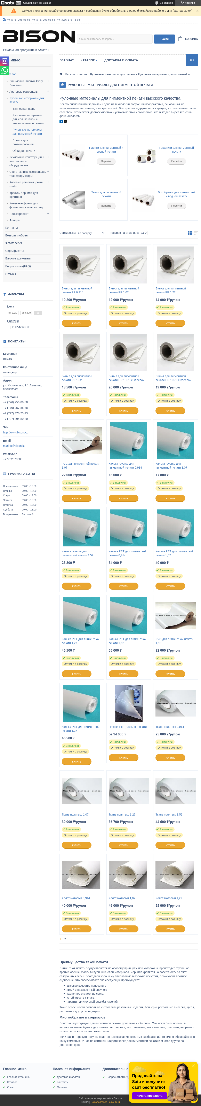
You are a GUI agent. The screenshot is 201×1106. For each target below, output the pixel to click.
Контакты (11, 227)
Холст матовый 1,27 (168, 898)
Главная (66, 60)
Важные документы (18, 258)
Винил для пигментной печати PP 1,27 (170, 290)
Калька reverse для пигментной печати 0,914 (125, 465)
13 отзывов (166, 2)
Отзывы (10, 274)
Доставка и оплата (121, 60)
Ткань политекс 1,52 (168, 814)
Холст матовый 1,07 (122, 898)
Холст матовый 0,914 (76, 898)
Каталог (10, 74)
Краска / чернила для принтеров (23, 195)
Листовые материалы (23, 91)
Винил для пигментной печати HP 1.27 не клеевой (126, 378)
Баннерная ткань (24, 108)
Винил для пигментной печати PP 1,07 (124, 290)
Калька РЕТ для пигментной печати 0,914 (127, 553)
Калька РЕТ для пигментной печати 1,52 (127, 641)
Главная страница (18, 1076)
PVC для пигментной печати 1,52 (174, 641)
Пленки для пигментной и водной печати (106, 149)
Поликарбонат (19, 213)
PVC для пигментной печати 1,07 (80, 465)
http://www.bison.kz (15, 432)
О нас (10, 1087)
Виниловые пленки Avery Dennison (26, 83)
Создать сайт (30, 2)
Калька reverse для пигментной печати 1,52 (77, 553)
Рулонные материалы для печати (26, 100)
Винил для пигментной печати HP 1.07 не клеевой (173, 378)
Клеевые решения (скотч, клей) (26, 184)
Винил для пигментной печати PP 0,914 (77, 290)
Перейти (106, 161)
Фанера (14, 220)
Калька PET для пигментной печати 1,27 (80, 728)
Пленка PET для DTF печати (128, 726)
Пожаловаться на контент (105, 1102)
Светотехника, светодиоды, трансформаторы (27, 173)
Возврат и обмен (16, 235)
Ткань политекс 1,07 (75, 814)
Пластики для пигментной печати (176, 149)
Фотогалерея (14, 243)
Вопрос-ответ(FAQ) (18, 266)
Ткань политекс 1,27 (122, 814)
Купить (76, 323)
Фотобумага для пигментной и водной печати (176, 194)
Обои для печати (24, 150)
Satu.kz (118, 1098)
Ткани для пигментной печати (106, 194)
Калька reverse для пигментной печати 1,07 (171, 465)
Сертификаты (14, 250)
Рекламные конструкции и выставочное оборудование (26, 161)
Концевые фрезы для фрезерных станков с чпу (26, 205)
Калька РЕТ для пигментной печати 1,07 (174, 553)
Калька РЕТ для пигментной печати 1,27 (80, 641)
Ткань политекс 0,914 (169, 726)
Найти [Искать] (164, 38)
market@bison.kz (14, 445)
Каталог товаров (76, 74)
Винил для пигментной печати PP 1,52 (77, 378)
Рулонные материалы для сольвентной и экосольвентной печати (28, 119)
